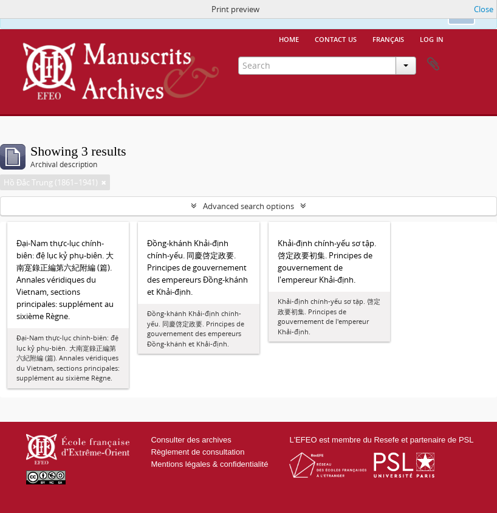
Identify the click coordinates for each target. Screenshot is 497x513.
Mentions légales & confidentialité (209, 464)
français (388, 38)
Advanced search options (248, 206)
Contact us (336, 38)
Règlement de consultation (197, 451)
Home (289, 38)
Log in (432, 38)
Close (483, 9)
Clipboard (433, 64)
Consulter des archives (191, 439)
